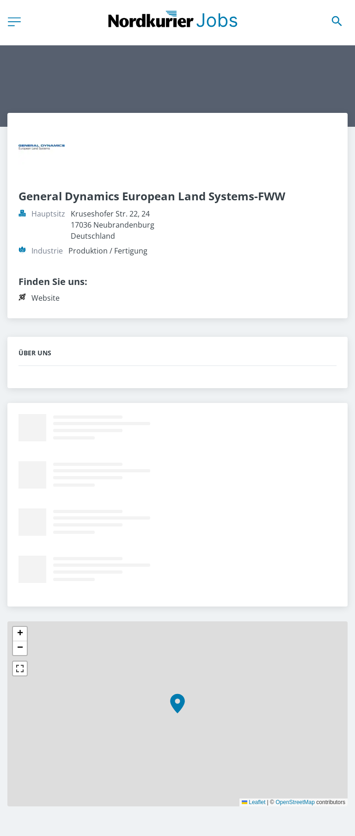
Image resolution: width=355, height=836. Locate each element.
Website (45, 298)
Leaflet (253, 802)
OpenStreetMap (295, 802)
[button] (177, 704)
